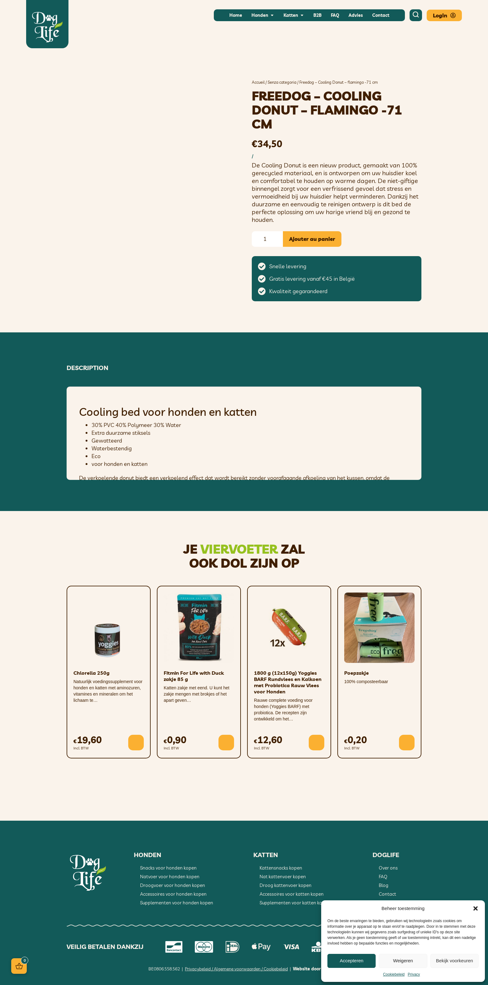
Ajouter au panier (312, 239)
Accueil (258, 82)
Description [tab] (87, 368)
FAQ (383, 876)
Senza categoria (282, 82)
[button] (475, 908)
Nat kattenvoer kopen (283, 876)
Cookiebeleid (394, 974)
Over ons (388, 868)
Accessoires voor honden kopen (173, 894)
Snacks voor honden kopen (168, 868)
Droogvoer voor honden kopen (172, 885)
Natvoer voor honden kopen (169, 876)
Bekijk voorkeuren (454, 960)
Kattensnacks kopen (281, 868)
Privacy (414, 974)
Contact (387, 894)
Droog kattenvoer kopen (286, 885)
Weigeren (403, 960)
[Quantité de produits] (267, 239)
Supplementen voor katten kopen (295, 903)
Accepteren (352, 960)
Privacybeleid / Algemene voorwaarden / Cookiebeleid (236, 969)
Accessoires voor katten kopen (292, 894)
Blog (383, 885)
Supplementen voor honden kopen (176, 903)
